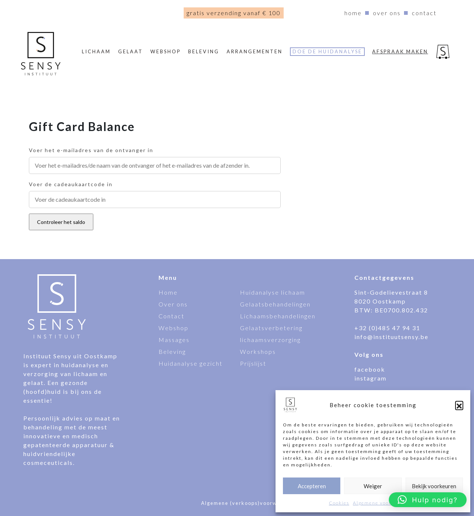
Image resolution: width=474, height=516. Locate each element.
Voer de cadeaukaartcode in (71, 184)
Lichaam (96, 51)
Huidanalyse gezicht (190, 363)
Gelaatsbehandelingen (275, 304)
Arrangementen (255, 51)
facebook (369, 369)
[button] (459, 405)
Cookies (339, 503)
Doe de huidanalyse (327, 51)
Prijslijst (253, 363)
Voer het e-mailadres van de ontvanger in (91, 150)
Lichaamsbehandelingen (278, 315)
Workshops (258, 351)
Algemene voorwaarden (383, 503)
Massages (174, 339)
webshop (165, 51)
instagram (370, 378)
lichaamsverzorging (270, 339)
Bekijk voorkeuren (434, 486)
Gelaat (130, 51)
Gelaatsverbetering (271, 327)
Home (353, 12)
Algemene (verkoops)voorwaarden (249, 503)
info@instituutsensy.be (391, 336)
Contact (424, 12)
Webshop (173, 327)
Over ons (387, 12)
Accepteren (312, 486)
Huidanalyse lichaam (272, 292)
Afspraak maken (400, 51)
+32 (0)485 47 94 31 (387, 327)
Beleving (203, 51)
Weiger (373, 486)
